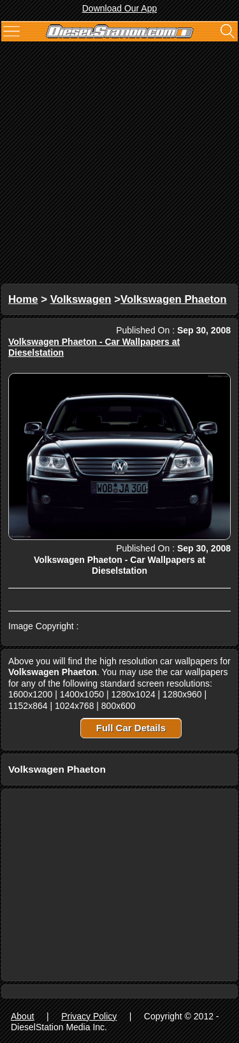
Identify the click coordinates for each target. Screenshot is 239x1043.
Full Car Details (131, 727)
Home (23, 299)
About (22, 1016)
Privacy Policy (89, 1016)
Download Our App (119, 8)
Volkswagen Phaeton (173, 299)
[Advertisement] (119, 164)
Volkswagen (81, 299)
